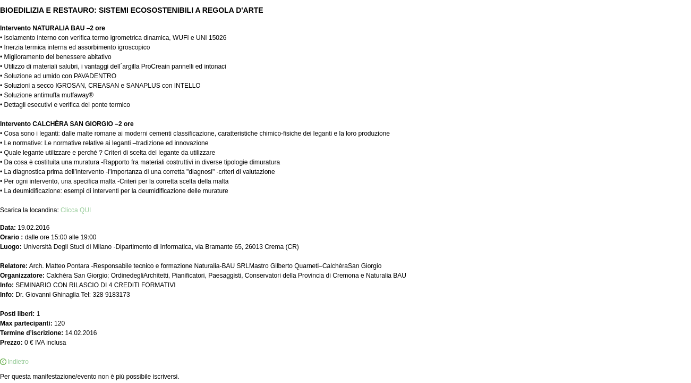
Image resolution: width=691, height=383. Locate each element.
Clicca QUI (76, 210)
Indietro (18, 361)
